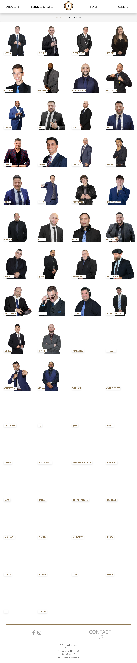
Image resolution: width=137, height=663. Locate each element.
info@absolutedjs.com (68, 657)
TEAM (93, 6)
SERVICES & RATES (43, 6)
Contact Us (100, 634)
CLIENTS (124, 6)
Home (59, 17)
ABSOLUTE (14, 6)
